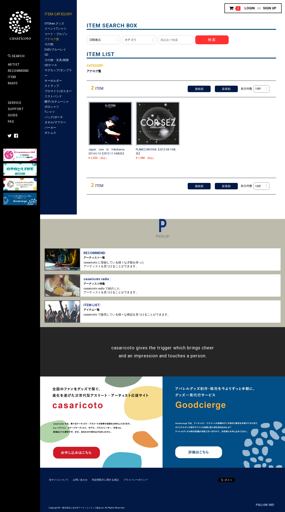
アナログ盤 (52, 39)
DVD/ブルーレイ (55, 49)
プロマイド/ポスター (58, 91)
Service (14, 103)
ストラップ (52, 85)
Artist (14, 64)
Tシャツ (50, 111)
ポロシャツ (52, 106)
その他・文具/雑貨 (57, 60)
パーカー (50, 127)
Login (249, 8)
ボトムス (50, 132)
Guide (13, 115)
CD (46, 54)
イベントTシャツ (55, 28)
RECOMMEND (18, 71)
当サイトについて (58, 479)
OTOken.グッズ (54, 23)
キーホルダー (53, 80)
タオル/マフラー (55, 122)
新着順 (226, 89)
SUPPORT (16, 109)
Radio (13, 83)
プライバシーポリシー (135, 479)
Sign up (269, 8)
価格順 (199, 89)
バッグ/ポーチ (54, 117)
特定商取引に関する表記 (105, 479)
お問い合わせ (80, 479)
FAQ (11, 121)
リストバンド (53, 96)
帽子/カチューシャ (57, 101)
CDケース (51, 65)
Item (12, 77)
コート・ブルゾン (56, 34)
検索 (212, 40)
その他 (49, 44)
